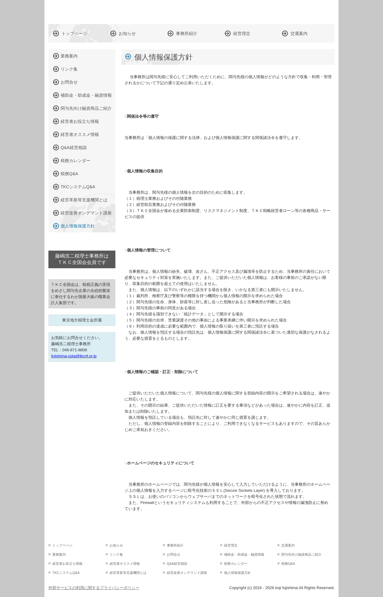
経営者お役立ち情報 (80, 121)
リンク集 (69, 69)
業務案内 (69, 56)
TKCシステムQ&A (78, 186)
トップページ (74, 33)
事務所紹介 (186, 33)
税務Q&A (69, 173)
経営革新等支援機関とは (84, 199)
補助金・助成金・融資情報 (86, 95)
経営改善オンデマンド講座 (86, 212)
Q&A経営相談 (74, 147)
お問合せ (69, 82)
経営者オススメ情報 (80, 134)
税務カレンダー (75, 160)
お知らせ (127, 33)
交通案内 (298, 33)
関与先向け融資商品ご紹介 (86, 108)
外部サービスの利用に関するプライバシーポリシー (93, 587)
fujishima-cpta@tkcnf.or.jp (74, 356)
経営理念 (241, 33)
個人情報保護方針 (78, 226)
